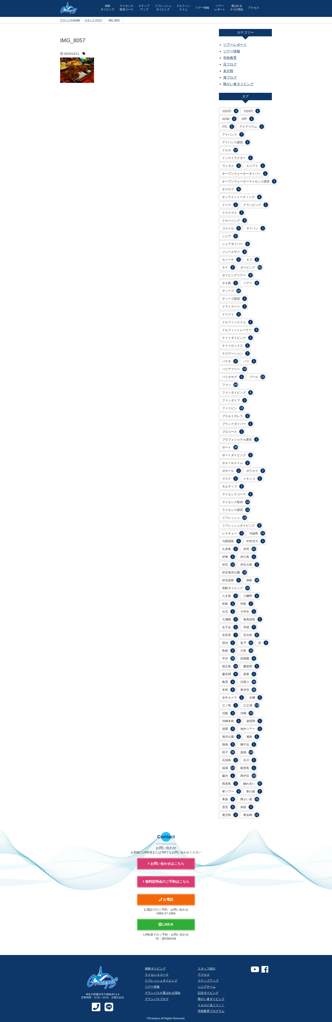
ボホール (231, 470)
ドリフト (231, 314)
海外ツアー (251, 728)
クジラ (230, 204)
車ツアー (231, 791)
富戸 (246, 642)
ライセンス (126, 7)
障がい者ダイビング (238, 84)
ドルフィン (183, 7)
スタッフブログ (93, 20)
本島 (228, 689)
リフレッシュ (163, 7)
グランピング (255, 204)
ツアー (219, 7)
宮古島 (251, 635)
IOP (248, 118)
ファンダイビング (237, 392)
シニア (230, 236)
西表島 (230, 783)
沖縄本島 (231, 721)
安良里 (230, 635)
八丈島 (230, 596)
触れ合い (252, 783)
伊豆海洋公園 (234, 572)
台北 (228, 611)
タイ (228, 267)
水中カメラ (233, 697)
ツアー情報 (202, 7)
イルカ (230, 150)
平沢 (228, 658)
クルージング (234, 220)
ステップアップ (208, 980)
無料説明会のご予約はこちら (166, 881)
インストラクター (237, 158)
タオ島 (230, 283)
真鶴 (246, 752)
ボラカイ (255, 470)
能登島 (248, 768)
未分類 (228, 71)
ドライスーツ (234, 306)
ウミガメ (231, 165)
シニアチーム (207, 986)
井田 (249, 549)
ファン (230, 384)
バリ (249, 361)
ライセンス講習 (236, 510)
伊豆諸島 (231, 580)
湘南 (252, 736)
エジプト (255, 165)
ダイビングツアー (237, 275)
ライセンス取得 (236, 502)
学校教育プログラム (211, 1011)
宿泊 (228, 642)
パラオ (230, 361)
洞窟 (228, 728)
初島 (228, 603)
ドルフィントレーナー (240, 330)
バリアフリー (234, 369)
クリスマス (233, 212)
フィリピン (233, 408)
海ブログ (230, 77)
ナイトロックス (236, 345)
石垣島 (230, 760)
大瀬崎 (230, 619)
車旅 (228, 799)
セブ (252, 259)
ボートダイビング (237, 455)
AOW (229, 118)
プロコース (233, 431)
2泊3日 (252, 111)
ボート (230, 447)
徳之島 (230, 666)
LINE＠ (166, 924)
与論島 (257, 533)
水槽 (255, 697)
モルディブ (233, 486)
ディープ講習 (234, 298)
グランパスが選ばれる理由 (162, 993)
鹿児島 (230, 815)
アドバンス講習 (236, 142)
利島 (246, 603)
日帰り (248, 682)
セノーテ (231, 259)
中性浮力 (255, 541)
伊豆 (228, 564)
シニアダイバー (236, 244)
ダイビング (251, 267)
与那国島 (231, 541)
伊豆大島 (249, 564)
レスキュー (233, 533)
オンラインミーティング (242, 197)
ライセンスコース (237, 494)
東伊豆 (248, 689)
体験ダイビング (236, 588)
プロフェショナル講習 (240, 439)
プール (257, 377)
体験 (107, 7)
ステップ (143, 7)
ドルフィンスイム (237, 322)
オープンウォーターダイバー (245, 173)
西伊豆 (248, 775)
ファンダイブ (234, 400)
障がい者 (249, 799)
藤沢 (228, 775)
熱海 (228, 744)
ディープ (231, 291)
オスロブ (231, 189)
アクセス (253, 7)
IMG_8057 (114, 20)
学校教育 (230, 58)
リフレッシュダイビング (242, 525)
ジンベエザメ (234, 251)
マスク (230, 478)
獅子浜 (248, 744)
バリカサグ (233, 377)
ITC (228, 126)
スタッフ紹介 (207, 968)
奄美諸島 (252, 619)
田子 (228, 752)
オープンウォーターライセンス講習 (249, 181)
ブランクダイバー (237, 423)
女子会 (230, 627)
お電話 (166, 899)
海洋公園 (231, 736)
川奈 (246, 650)
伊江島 (248, 556)
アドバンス (233, 134)
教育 (228, 682)
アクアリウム (251, 126)
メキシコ (252, 478)
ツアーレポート (235, 45)
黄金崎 (251, 815)
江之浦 (251, 705)
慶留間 (251, 666)
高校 (246, 807)
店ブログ (230, 64)
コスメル (231, 228)
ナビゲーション (236, 353)
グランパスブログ (157, 999)
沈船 (228, 713)
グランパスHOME (70, 20)
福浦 (228, 768)
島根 (228, 650)
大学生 (248, 611)
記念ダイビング (208, 993)
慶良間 (230, 674)
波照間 (254, 721)
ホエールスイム (236, 463)
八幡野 (251, 596)
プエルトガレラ (236, 416)
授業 (249, 674)
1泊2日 (230, 111)
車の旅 (254, 791)
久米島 (230, 549)
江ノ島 (230, 705)
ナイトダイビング (237, 337)
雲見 (228, 807)
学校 (249, 627)
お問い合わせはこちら (166, 863)
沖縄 (246, 713)
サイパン (255, 228)
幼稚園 (248, 658)
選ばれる (236, 7)
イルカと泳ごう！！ (211, 1005)
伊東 (228, 556)
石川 (249, 760)
